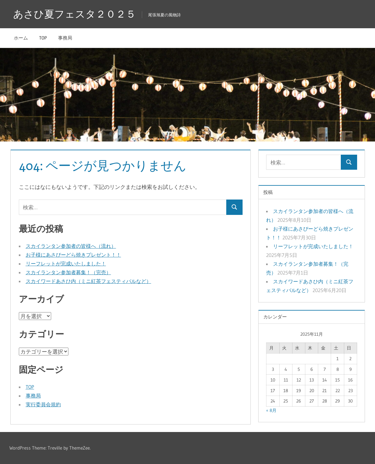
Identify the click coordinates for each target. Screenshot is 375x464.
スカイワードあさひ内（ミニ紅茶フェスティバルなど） (88, 281)
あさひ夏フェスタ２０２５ (74, 14)
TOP (43, 38)
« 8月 (271, 410)
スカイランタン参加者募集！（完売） (68, 272)
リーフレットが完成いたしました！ (66, 263)
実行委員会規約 (43, 404)
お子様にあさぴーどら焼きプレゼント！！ (73, 255)
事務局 (65, 38)
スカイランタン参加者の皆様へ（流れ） (71, 246)
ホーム (21, 38)
